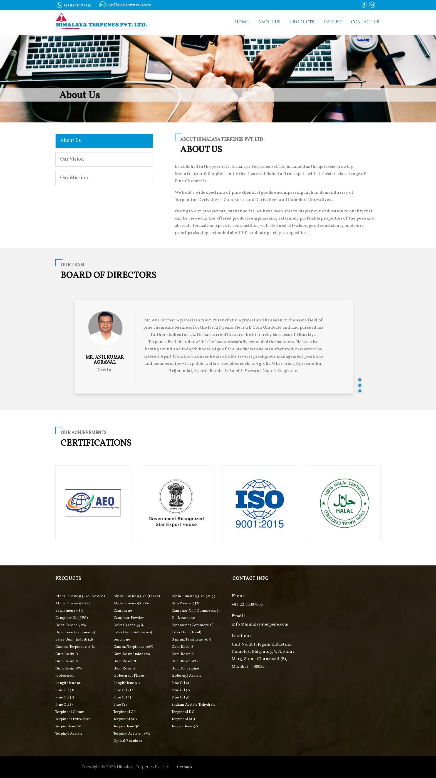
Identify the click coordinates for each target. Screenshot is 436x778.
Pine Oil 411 (123, 690)
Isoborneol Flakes (129, 675)
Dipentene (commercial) (193, 625)
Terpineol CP (124, 712)
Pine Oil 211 (181, 683)
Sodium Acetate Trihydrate (193, 704)
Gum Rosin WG (185, 661)
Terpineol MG (125, 719)
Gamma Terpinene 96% (133, 646)
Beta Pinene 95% (186, 603)
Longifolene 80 (68, 683)
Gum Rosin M (67, 661)
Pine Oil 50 (181, 690)
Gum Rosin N (124, 661)
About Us (269, 22)
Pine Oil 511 (64, 697)
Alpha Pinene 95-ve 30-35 (193, 596)
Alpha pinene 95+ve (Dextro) (80, 596)
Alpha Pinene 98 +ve (73, 603)
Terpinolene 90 (185, 726)
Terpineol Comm (70, 712)
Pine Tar (120, 704)
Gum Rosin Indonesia (131, 654)
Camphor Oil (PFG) (71, 618)
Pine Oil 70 (181, 697)
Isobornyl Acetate (187, 675)
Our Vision (72, 159)
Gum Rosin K (183, 654)
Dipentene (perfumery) (75, 632)
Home (242, 22)
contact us (365, 22)
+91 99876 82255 (74, 5)
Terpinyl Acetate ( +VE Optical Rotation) (132, 737)
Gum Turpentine (185, 668)
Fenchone (121, 639)
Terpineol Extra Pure (73, 719)
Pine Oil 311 (65, 690)
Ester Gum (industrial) (74, 639)
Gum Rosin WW (69, 668)
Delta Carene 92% (70, 625)
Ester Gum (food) (186, 632)
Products (302, 22)
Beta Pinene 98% (69, 610)
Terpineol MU (183, 719)
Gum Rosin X (124, 668)
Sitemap (184, 767)
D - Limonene (183, 618)
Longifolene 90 (126, 683)
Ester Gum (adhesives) (132, 632)
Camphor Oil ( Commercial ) (196, 610)
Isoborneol (65, 675)
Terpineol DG (183, 712)
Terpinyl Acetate (69, 733)
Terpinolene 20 (68, 726)
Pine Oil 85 (64, 704)
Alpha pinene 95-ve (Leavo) (136, 596)
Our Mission (74, 177)
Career (332, 22)
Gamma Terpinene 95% (75, 646)
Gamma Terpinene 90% (192, 639)
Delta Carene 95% (128, 625)
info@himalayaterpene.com (125, 4)
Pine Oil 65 (122, 697)
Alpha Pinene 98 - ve (131, 603)
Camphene (122, 610)
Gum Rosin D (66, 654)
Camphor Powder (128, 618)
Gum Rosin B (183, 646)
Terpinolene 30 (126, 726)
